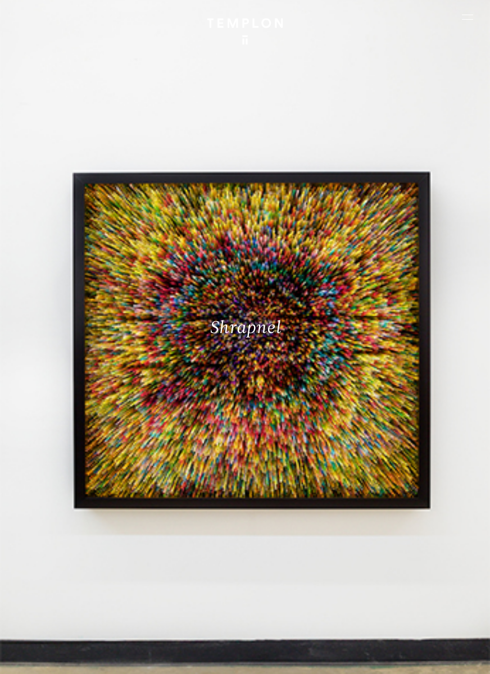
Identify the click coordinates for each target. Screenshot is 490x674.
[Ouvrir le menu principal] (467, 17)
